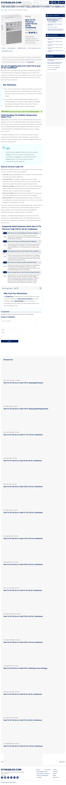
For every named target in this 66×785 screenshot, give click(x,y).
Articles (3, 48)
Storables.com (9, 296)
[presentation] (11, 336)
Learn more (30, 62)
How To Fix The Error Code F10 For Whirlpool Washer (24, 111)
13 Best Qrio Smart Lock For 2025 (54, 65)
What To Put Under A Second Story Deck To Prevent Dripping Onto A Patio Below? (55, 63)
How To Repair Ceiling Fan (52, 69)
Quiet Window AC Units (7, 51)
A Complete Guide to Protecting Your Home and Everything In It (55, 60)
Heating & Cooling (21, 48)
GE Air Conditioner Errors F (34, 48)
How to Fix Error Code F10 (52, 27)
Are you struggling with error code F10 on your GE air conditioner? (55, 22)
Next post (62, 761)
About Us (38, 769)
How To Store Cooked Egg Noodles (54, 67)
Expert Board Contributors (25, 298)
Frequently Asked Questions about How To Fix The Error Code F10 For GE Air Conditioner (56, 30)
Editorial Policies (19, 301)
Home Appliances (11, 48)
